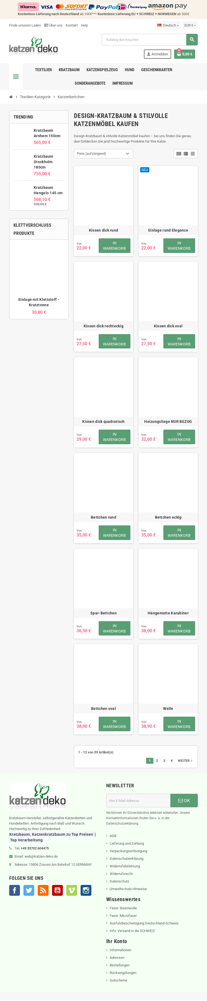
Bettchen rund (103, 517)
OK (184, 801)
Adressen (117, 958)
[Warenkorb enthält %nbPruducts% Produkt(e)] (184, 54)
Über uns (53, 25)
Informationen (120, 951)
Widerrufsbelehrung (125, 867)
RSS (43, 890)
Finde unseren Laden (25, 25)
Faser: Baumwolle (123, 909)
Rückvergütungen (123, 973)
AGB (113, 836)
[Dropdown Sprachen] (168, 25)
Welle (168, 709)
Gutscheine (118, 981)
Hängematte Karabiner (168, 613)
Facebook (14, 890)
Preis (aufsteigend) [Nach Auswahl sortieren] (91, 154)
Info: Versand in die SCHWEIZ (132, 931)
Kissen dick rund (103, 230)
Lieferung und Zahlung (127, 844)
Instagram (86, 890)
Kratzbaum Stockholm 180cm (43, 161)
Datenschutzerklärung (126, 859)
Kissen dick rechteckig (103, 326)
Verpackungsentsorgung (128, 851)
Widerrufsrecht (121, 874)
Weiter (186, 761)
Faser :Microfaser (123, 916)
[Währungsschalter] (190, 25)
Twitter (28, 890)
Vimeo (71, 890)
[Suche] (150, 39)
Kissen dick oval (168, 326)
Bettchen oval (103, 709)
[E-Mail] (138, 801)
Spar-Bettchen (103, 613)
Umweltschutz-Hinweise (128, 889)
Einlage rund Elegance (168, 230)
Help (84, 25)
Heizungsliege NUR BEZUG (168, 422)
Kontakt (72, 25)
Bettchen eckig (168, 517)
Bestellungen (120, 966)
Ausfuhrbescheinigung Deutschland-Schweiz (144, 924)
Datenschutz (119, 882)
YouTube (57, 890)
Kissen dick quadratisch (103, 422)
